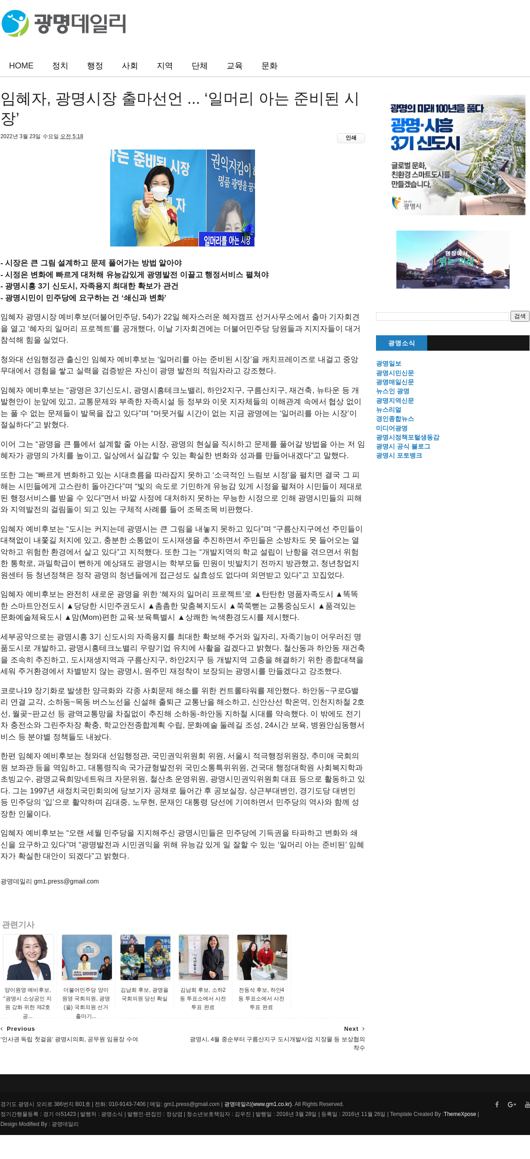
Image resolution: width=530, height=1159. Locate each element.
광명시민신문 (395, 373)
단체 (200, 65)
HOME (21, 65)
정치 (60, 65)
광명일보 (389, 363)
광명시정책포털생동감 (408, 437)
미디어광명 (392, 428)
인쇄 (344, 138)
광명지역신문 (395, 400)
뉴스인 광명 (393, 391)
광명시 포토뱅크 (399, 455)
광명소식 (401, 343)
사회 (130, 65)
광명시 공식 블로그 (403, 446)
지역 (165, 65)
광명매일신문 (395, 382)
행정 (95, 65)
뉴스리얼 (389, 409)
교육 (234, 65)
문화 (269, 65)
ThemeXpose (459, 1138)
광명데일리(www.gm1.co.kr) (257, 1128)
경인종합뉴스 (395, 419)
